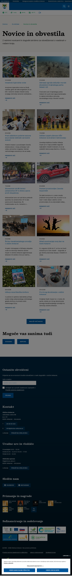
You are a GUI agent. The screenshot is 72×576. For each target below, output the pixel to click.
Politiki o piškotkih (8, 563)
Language (66, 555)
